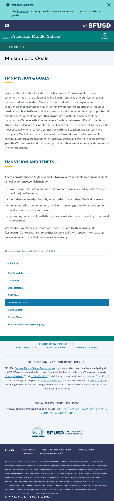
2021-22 (100, 408)
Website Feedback (51, 453)
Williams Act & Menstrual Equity (26, 324)
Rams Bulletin (15, 309)
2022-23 (88, 408)
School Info (16, 46)
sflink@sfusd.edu (15, 376)
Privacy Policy (86, 449)
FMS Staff (13, 295)
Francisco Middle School (57, 343)
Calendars (13, 280)
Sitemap (28, 453)
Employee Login (26, 347)
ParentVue (24, 11)
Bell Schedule (15, 273)
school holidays (98, 380)
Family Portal (56, 347)
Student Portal (87, 347)
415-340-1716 (40, 376)
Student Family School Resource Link (35, 368)
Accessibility (28, 449)
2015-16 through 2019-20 (58, 412)
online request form (51, 380)
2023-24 (75, 408)
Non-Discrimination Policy (57, 449)
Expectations (15, 287)
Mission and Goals (18, 302)
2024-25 (63, 408)
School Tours (15, 317)
